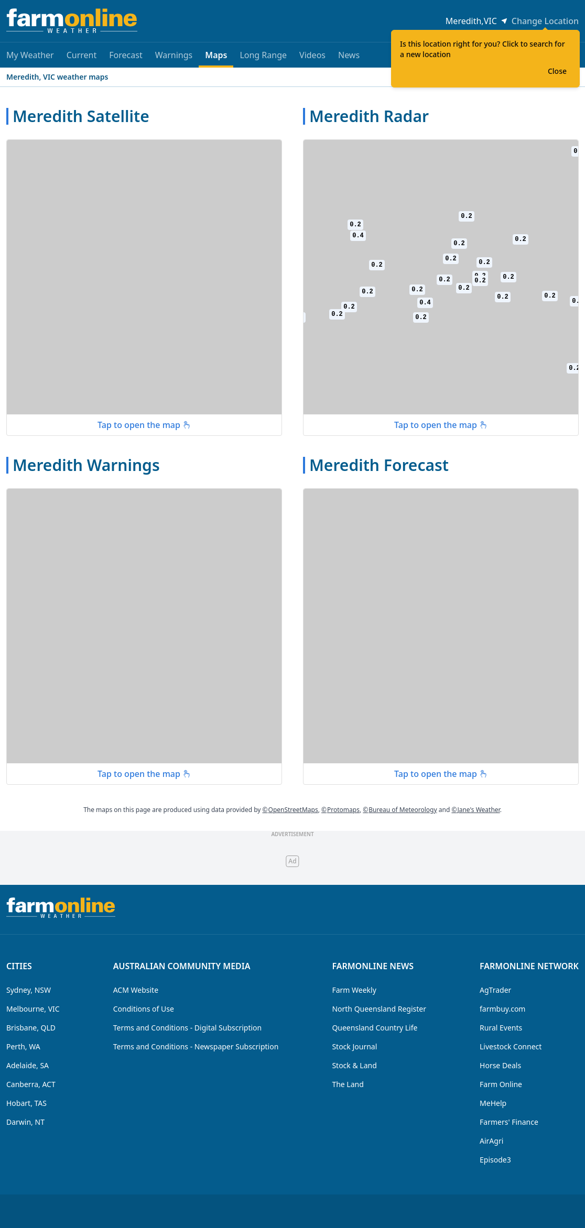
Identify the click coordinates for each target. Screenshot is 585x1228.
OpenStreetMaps (290, 809)
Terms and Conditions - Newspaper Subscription (196, 1046)
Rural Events (501, 1028)
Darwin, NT (25, 1122)
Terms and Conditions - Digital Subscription (187, 1028)
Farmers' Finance (509, 1122)
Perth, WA (23, 1046)
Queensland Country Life (374, 1028)
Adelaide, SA (27, 1065)
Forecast (125, 55)
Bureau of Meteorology (400, 809)
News (349, 55)
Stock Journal (354, 1046)
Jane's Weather (475, 809)
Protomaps (340, 809)
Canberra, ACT (31, 1084)
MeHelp (493, 1103)
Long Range (263, 55)
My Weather (30, 55)
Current (82, 55)
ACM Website (135, 990)
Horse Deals (500, 1065)
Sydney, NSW (28, 990)
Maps (216, 58)
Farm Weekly (354, 990)
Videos (312, 55)
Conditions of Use (143, 1009)
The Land (347, 1084)
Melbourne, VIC (33, 1009)
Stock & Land (354, 1065)
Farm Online (501, 1084)
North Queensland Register (379, 1009)
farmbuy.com (502, 1009)
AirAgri (491, 1141)
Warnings (174, 55)
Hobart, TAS (26, 1103)
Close (557, 71)
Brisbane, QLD (31, 1028)
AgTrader (495, 990)
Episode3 (495, 1160)
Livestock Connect (510, 1046)
